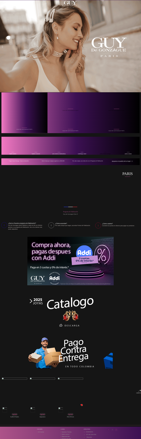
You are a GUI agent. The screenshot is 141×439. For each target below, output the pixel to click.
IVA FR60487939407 (66, 436)
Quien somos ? (65, 401)
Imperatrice (43, 383)
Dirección (89, 403)
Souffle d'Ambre (14, 383)
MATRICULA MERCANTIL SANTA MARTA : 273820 (81, 436)
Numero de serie (65, 405)
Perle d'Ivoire (70, 383)
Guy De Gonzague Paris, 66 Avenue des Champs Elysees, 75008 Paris (70, 433)
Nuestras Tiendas (65, 398)
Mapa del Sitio (65, 403)
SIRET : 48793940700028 (55, 436)
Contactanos (89, 398)
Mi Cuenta (40, 398)
